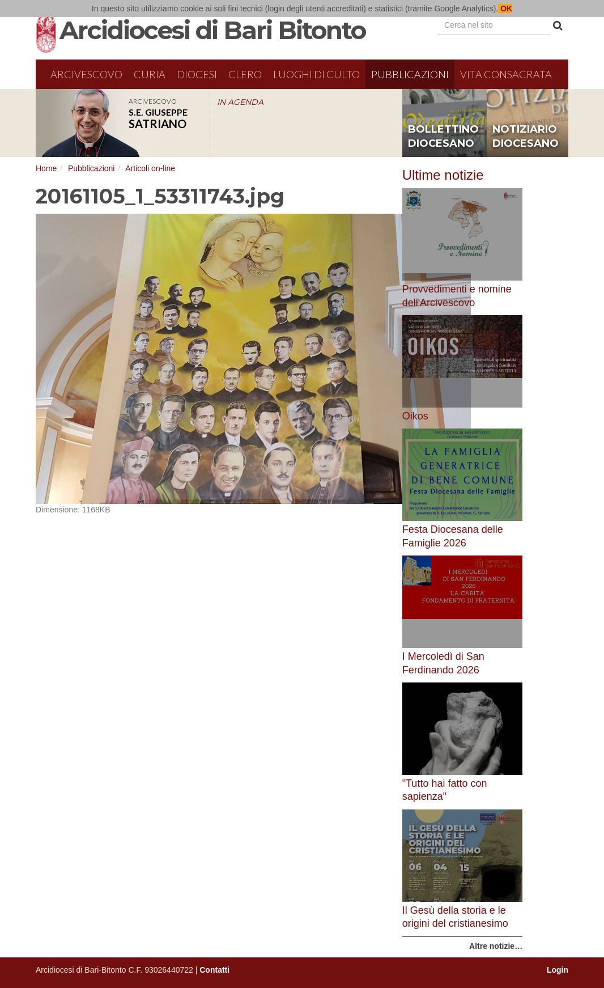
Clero (245, 74)
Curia (149, 74)
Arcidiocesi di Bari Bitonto (212, 30)
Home (46, 168)
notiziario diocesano (525, 136)
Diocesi (197, 74)
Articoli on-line (150, 168)
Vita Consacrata (506, 74)
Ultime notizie (443, 175)
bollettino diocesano (443, 136)
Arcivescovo (86, 74)
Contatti (214, 969)
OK (505, 8)
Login (557, 969)
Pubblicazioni (410, 74)
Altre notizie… (495, 946)
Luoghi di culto (316, 74)
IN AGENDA (240, 102)
